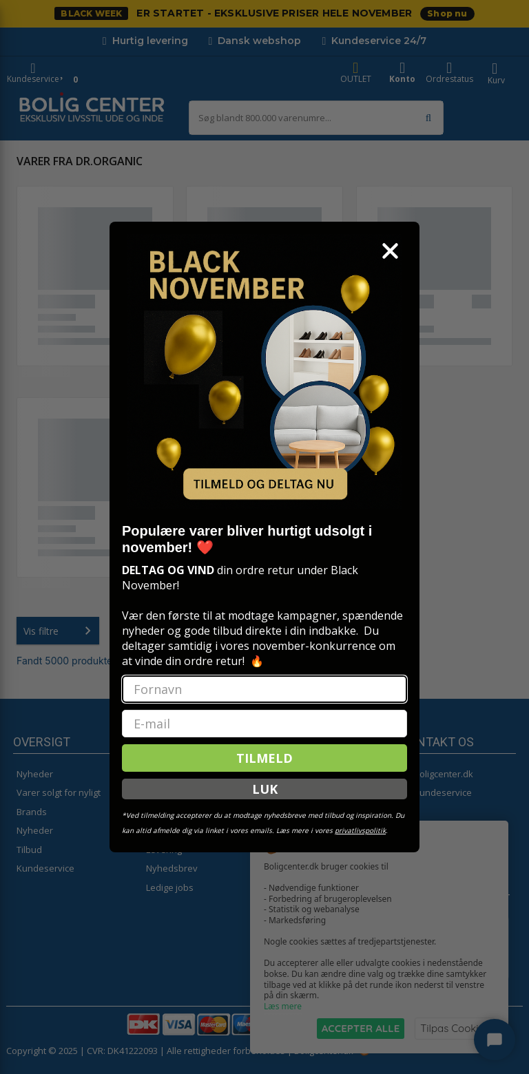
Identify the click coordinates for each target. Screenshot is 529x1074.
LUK (265, 789)
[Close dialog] (390, 250)
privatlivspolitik (360, 830)
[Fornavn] (264, 689)
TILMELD (264, 758)
